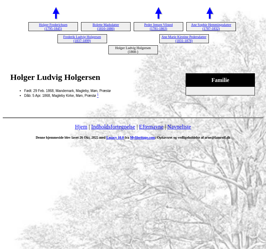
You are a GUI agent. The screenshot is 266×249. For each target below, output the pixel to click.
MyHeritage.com (142, 137)
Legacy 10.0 (115, 137)
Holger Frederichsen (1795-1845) (53, 26)
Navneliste (179, 127)
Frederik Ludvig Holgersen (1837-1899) (82, 39)
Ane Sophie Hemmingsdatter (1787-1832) (211, 26)
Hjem (81, 127)
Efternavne (151, 127)
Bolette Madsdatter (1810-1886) (105, 26)
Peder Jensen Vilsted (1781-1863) (158, 26)
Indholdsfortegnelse (113, 127)
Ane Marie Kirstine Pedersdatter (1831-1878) (183, 39)
